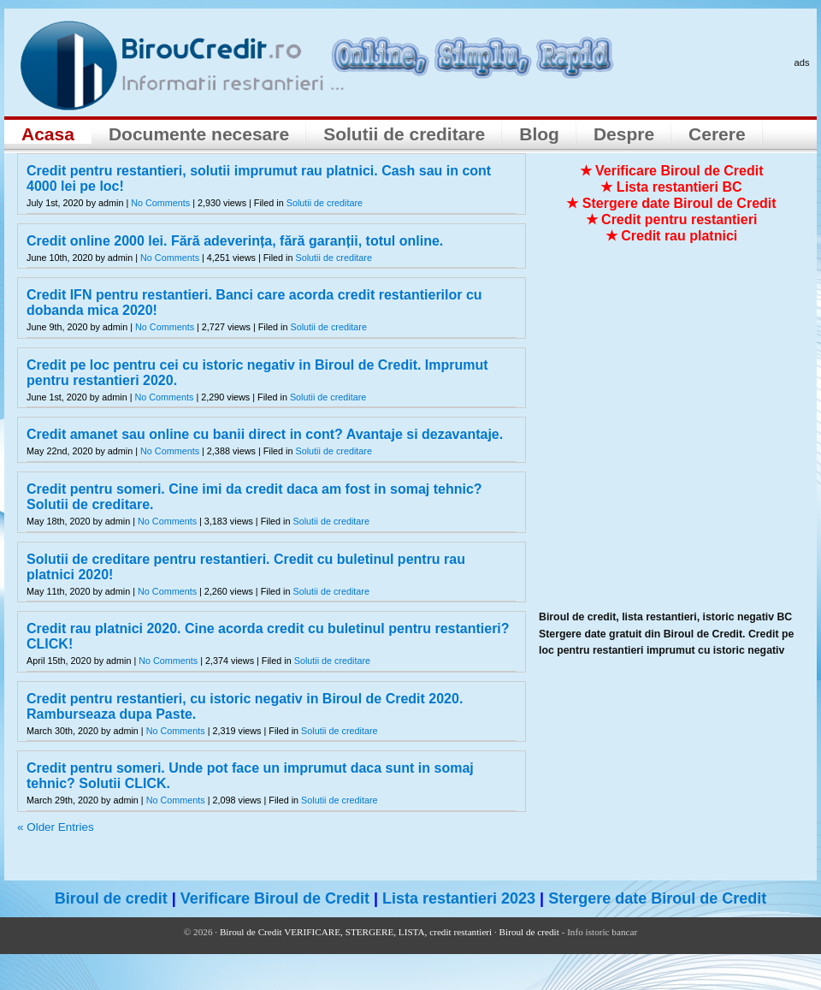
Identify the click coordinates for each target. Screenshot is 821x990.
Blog (539, 134)
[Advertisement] (169, 439)
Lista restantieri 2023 (458, 898)
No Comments (160, 203)
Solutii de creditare (404, 134)
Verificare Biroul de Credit (274, 898)
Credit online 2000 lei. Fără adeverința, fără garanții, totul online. (235, 241)
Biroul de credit (111, 898)
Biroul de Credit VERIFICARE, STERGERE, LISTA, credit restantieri (356, 932)
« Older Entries (55, 827)
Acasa (47, 134)
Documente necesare (199, 134)
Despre (624, 134)
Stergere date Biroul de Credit (657, 898)
